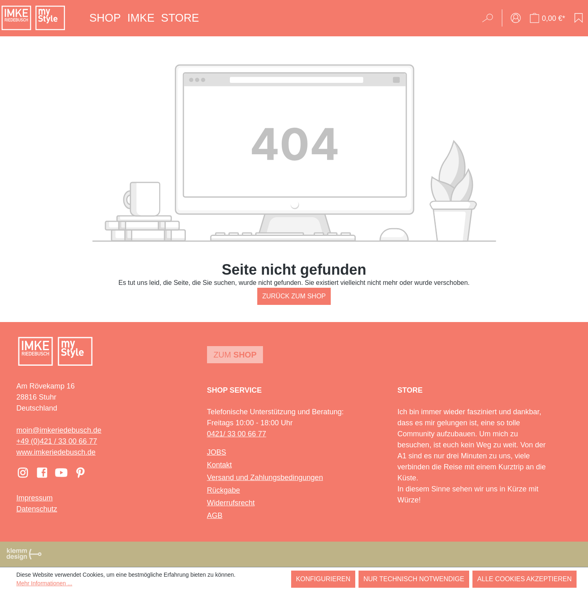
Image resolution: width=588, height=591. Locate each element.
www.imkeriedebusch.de (56, 452)
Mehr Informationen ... (44, 583)
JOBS (216, 452)
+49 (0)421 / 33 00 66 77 (56, 441)
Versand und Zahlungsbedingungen (265, 477)
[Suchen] (490, 18)
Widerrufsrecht (231, 503)
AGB (215, 515)
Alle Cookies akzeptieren (524, 578)
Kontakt (219, 465)
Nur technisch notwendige (413, 578)
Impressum (34, 498)
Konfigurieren (323, 578)
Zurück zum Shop (294, 296)
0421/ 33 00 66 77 (236, 434)
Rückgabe (223, 490)
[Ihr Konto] (515, 18)
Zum (235, 354)
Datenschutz (36, 509)
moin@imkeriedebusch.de (58, 430)
